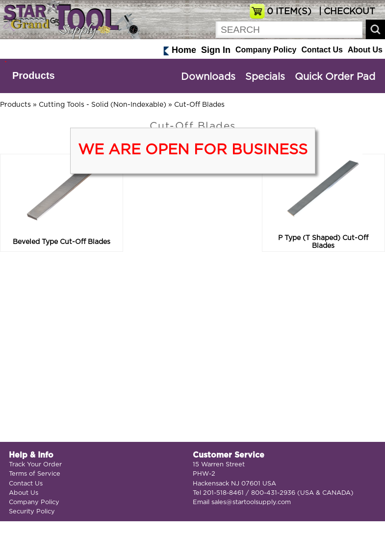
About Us (365, 50)
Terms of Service (34, 474)
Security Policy (32, 512)
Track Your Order (35, 464)
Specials (265, 77)
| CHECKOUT (345, 11)
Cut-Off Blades (199, 104)
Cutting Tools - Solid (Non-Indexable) (102, 104)
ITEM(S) (289, 11)
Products (33, 75)
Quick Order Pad (335, 77)
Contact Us (321, 50)
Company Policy (265, 50)
